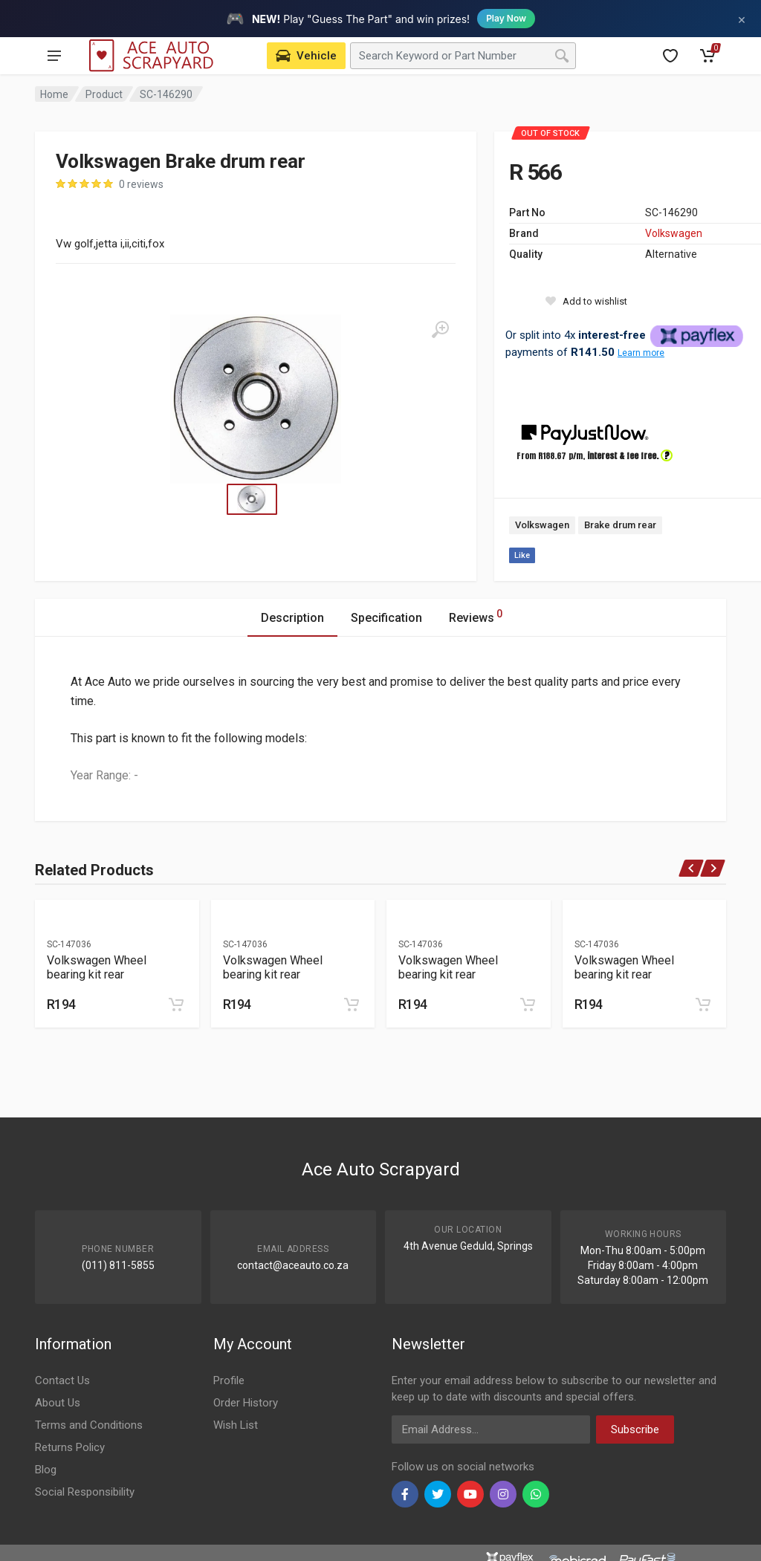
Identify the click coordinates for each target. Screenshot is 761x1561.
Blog (45, 1469)
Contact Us (62, 1380)
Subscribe (635, 1429)
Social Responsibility (85, 1492)
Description (292, 618)
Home (54, 94)
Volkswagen (673, 233)
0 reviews (141, 184)
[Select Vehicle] (306, 55)
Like (522, 555)
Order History (245, 1402)
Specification (386, 618)
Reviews (475, 615)
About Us (57, 1402)
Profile (229, 1380)
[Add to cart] (176, 1004)
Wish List (235, 1425)
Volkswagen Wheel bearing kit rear (96, 967)
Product (104, 94)
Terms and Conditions (89, 1425)
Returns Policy (70, 1447)
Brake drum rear (620, 524)
